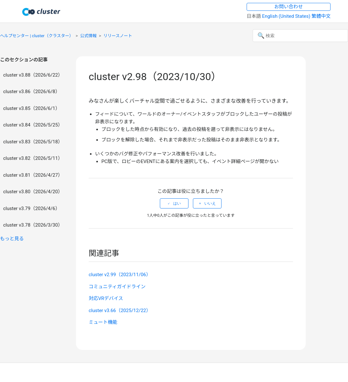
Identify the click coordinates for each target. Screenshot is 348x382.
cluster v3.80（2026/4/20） (33, 191)
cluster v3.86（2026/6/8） (31, 91)
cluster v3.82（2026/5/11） (33, 158)
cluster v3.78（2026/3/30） (33, 225)
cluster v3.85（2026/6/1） (31, 108)
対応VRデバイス (106, 298)
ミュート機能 (103, 322)
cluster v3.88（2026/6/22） (33, 75)
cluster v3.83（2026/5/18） (33, 142)
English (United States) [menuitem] (287, 16)
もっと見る (12, 239)
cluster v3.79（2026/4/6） (31, 208)
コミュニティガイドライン (117, 287)
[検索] (300, 35)
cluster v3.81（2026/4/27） (33, 175)
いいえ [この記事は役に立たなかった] (210, 203)
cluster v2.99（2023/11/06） (120, 274)
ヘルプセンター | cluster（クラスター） (36, 35)
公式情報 (88, 35)
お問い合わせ (288, 7)
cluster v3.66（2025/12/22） (120, 310)
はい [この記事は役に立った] (177, 203)
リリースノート (117, 35)
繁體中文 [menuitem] (321, 16)
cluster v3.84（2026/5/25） (33, 125)
